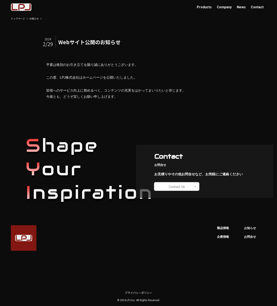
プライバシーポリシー (138, 293)
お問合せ (250, 237)
